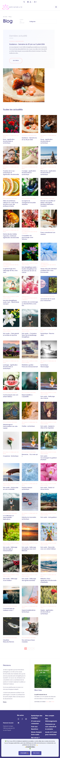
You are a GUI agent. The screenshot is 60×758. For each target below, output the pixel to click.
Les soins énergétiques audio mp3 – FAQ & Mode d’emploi (11, 302)
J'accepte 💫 (24, 753)
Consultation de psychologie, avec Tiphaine (27, 237)
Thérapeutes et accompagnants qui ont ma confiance (29, 232)
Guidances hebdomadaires (16, 41)
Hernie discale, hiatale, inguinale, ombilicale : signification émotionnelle (11, 236)
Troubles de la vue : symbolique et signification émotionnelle (11, 172)
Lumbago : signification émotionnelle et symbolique (10, 366)
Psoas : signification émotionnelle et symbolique (46, 141)
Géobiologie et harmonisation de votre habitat (10, 426)
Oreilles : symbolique (28, 426)
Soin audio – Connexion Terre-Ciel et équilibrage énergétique (29, 335)
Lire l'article (16, 60)
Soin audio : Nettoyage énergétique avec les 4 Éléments (29, 549)
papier (52, 701)
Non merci (36, 753)
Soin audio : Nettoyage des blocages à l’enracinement (10, 549)
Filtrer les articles (22, 21)
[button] (24, 2)
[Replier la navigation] (56, 7)
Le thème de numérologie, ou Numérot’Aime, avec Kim (30, 303)
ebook (47, 701)
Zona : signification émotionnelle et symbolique (9, 141)
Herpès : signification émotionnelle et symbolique (47, 612)
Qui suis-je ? (35, 737)
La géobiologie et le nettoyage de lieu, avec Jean (10, 270)
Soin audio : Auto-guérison (49, 517)
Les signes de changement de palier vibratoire (29, 202)
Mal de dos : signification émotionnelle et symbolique (48, 172)
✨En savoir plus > (30, 747)
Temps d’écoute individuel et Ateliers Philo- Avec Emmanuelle (49, 270)
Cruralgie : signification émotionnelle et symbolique (29, 172)
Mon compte (49, 715)
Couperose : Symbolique (10, 456)
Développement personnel (10, 198)
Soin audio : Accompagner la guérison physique (49, 458)
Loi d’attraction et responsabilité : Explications (8, 517)
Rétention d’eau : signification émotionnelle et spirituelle (48, 580)
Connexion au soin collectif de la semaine (50, 727)
